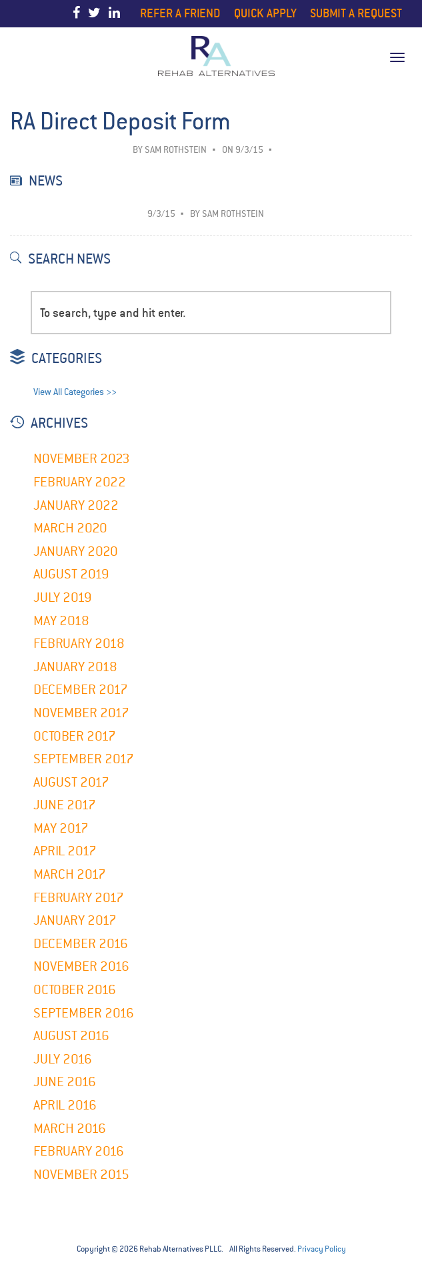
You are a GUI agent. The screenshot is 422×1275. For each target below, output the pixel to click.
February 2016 (78, 1151)
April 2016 (65, 1105)
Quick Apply (265, 13)
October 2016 (74, 989)
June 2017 (64, 805)
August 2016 (71, 1035)
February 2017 (78, 897)
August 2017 (71, 782)
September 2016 (83, 1013)
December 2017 (80, 689)
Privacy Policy (321, 1249)
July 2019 (62, 597)
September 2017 (83, 759)
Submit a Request (356, 13)
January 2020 (75, 551)
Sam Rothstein (176, 149)
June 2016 (64, 1082)
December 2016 (80, 943)
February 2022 (79, 482)
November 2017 (81, 713)
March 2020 (70, 528)
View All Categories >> (75, 392)
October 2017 (74, 736)
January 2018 (75, 667)
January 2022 (76, 505)
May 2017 (61, 828)
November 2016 (81, 966)
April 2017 (65, 851)
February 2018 (79, 643)
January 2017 (75, 920)
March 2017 (69, 874)
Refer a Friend (180, 13)
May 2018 (61, 620)
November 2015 (81, 1174)
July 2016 (62, 1059)
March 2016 (69, 1128)
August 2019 (71, 574)
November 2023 (81, 458)
